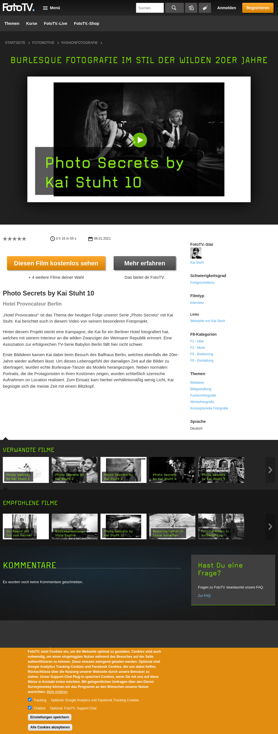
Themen (12, 23)
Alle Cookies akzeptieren (50, 727)
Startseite (15, 43)
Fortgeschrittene (202, 283)
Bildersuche (191, 8)
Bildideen (197, 383)
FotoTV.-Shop (86, 23)
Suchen (174, 8)
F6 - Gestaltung (202, 361)
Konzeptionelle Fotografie (209, 408)
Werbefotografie (202, 402)
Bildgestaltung (200, 389)
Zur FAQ (204, 596)
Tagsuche (205, 8)
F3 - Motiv (197, 348)
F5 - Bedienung (201, 354)
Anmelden (226, 8)
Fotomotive (43, 43)
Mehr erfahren (144, 263)
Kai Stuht (197, 262)
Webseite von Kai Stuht (207, 321)
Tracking (40, 700)
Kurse (31, 23)
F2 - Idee (197, 341)
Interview (197, 303)
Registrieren (257, 8)
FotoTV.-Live (55, 23)
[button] (140, 141)
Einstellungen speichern (49, 717)
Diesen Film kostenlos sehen (56, 263)
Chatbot (39, 708)
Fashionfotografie (79, 43)
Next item (270, 470)
